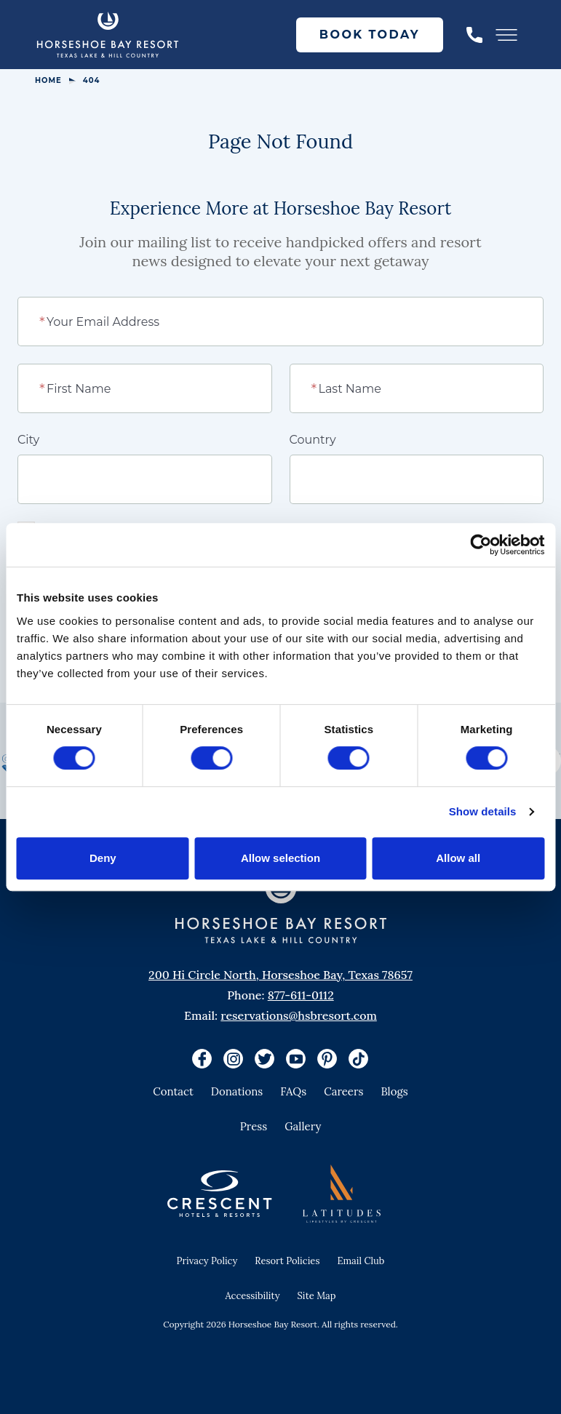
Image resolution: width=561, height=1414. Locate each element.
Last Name (346, 388)
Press (254, 1126)
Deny (102, 858)
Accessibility (252, 1296)
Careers (343, 1091)
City (28, 440)
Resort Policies (287, 1261)
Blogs (394, 1091)
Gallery (303, 1126)
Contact (173, 1091)
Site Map (317, 1296)
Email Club (360, 1261)
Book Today (369, 34)
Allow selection (280, 858)
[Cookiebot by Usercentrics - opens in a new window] (480, 545)
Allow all (458, 858)
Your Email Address (100, 321)
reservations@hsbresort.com (298, 1015)
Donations (237, 1091)
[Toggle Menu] (506, 35)
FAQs (293, 1091)
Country (313, 440)
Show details (483, 811)
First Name (76, 388)
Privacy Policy (207, 1261)
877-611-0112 (301, 995)
